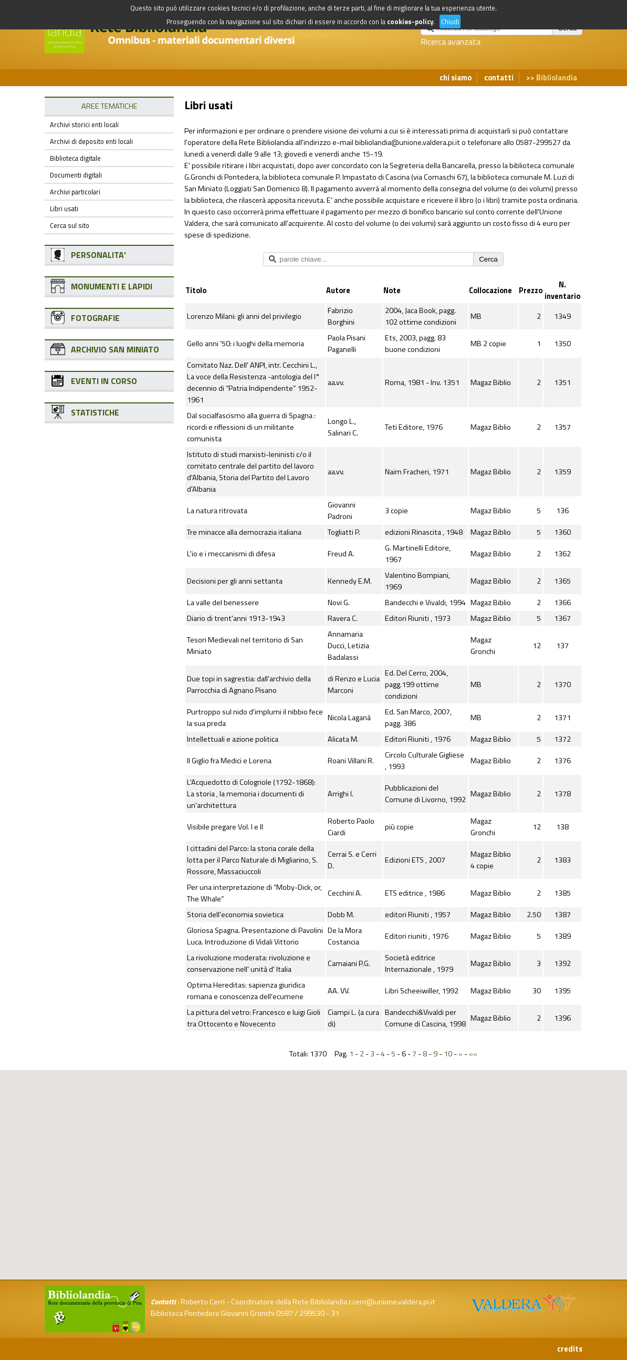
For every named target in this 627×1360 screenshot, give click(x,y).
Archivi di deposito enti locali (91, 141)
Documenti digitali (76, 175)
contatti (499, 78)
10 (448, 1054)
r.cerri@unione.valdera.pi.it (392, 1301)
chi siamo (456, 78)
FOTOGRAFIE (95, 318)
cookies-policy (410, 21)
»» (473, 1054)
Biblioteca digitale (75, 158)
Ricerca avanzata (450, 41)
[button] (322, 1124)
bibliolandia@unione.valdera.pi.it (407, 142)
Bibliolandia (556, 78)
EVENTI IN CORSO (104, 381)
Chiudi (450, 21)
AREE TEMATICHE (109, 106)
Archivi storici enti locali (84, 124)
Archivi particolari (75, 191)
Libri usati (64, 208)
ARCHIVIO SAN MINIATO (115, 349)
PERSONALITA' (98, 254)
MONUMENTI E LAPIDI (111, 286)
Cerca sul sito (69, 225)
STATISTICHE (95, 412)
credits (569, 1349)
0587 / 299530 (300, 1313)
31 (335, 1313)
